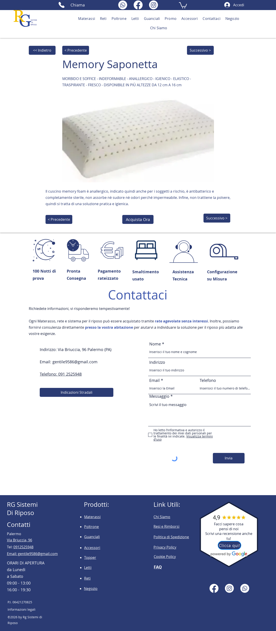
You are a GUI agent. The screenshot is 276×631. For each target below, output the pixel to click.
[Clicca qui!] (229, 545)
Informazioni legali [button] (21, 609)
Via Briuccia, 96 (19, 540)
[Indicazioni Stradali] (76, 392)
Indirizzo (157, 362)
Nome (155, 344)
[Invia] (229, 458)
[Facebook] (138, 4)
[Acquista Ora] (138, 219)
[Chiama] (71, 4)
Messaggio (159, 396)
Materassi (92, 516)
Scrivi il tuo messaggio (199, 412)
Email (154, 380)
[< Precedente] (75, 50)
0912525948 (23, 547)
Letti (87, 567)
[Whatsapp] (122, 4)
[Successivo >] (200, 50)
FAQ (158, 567)
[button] (183, 5)
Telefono (208, 380)
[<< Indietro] (42, 50)
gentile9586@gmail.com (75, 361)
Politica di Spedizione (171, 536)
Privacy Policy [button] (165, 547)
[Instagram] (153, 4)
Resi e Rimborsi (166, 526)
